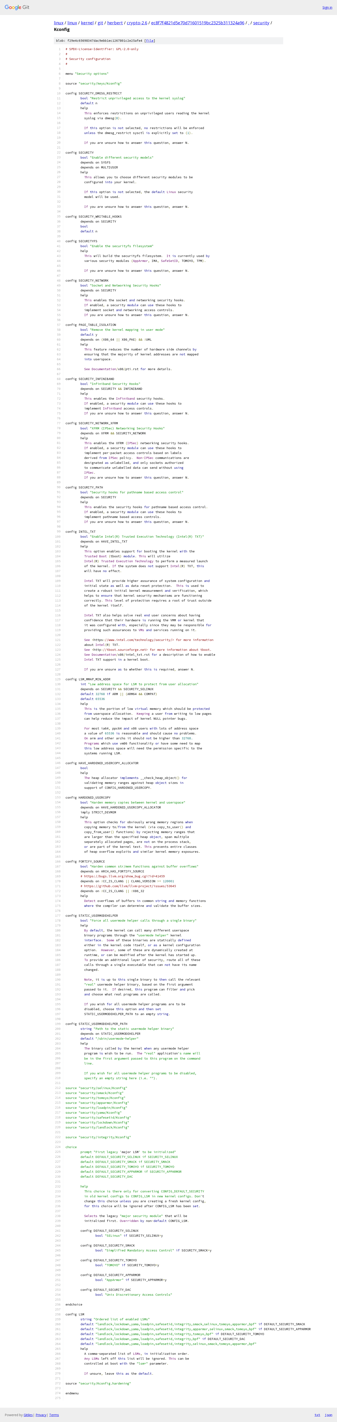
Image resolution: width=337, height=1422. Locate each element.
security (261, 23)
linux (58, 23)
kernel (87, 23)
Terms (54, 1415)
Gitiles (28, 1415)
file (150, 41)
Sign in (327, 7)
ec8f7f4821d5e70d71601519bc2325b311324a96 (197, 23)
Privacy (41, 1415)
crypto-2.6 (137, 23)
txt (317, 1415)
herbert (115, 23)
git (100, 23)
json (328, 1415)
